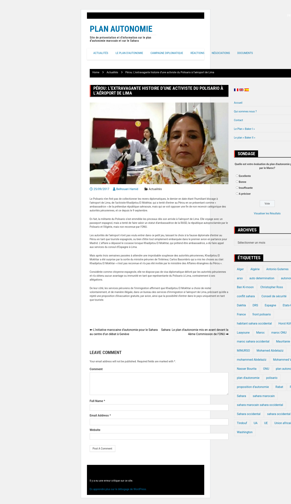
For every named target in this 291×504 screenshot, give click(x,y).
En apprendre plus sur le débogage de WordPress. (118, 489)
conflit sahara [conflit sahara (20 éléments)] (246, 296)
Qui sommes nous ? (245, 111)
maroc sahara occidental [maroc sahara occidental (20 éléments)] (253, 341)
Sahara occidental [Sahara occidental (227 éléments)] (248, 414)
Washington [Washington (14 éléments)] (245, 432)
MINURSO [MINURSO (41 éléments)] (243, 350)
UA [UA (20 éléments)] (256, 423)
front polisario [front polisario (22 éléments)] (262, 314)
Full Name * (97, 401)
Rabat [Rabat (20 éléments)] (279, 387)
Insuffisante (246, 187)
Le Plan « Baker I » (244, 128)
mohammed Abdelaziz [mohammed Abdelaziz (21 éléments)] (252, 359)
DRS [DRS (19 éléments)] (255, 305)
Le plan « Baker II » (244, 137)
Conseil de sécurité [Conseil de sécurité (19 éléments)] (273, 296)
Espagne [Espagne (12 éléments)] (270, 305)
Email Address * (100, 415)
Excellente (245, 175)
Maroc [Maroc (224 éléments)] (260, 332)
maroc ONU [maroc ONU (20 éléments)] (279, 332)
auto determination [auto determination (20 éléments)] (261, 278)
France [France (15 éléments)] (241, 314)
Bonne (242, 181)
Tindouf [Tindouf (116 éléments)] (242, 423)
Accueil (238, 102)
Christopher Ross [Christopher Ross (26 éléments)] (271, 287)
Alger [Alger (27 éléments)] (240, 269)
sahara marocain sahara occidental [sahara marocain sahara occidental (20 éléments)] (260, 405)
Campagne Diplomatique (166, 53)
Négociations (221, 53)
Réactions (197, 53)
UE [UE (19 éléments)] (266, 423)
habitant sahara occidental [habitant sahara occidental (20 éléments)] (254, 323)
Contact (238, 120)
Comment (96, 369)
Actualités (100, 53)
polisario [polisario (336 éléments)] (271, 378)
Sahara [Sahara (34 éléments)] (241, 396)
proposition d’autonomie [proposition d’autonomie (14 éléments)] (253, 387)
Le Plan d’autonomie (129, 53)
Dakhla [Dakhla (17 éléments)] (241, 305)
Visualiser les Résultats (267, 213)
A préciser (245, 193)
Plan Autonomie (121, 29)
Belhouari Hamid (127, 189)
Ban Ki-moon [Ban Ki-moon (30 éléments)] (245, 287)
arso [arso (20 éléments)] (240, 278)
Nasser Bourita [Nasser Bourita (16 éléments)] (247, 368)
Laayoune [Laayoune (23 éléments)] (243, 332)
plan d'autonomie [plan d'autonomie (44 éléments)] (248, 378)
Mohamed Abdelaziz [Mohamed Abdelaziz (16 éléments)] (270, 350)
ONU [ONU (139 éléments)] (266, 368)
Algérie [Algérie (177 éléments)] (255, 269)
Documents (245, 53)
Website (95, 430)
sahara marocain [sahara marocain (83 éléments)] (264, 396)
